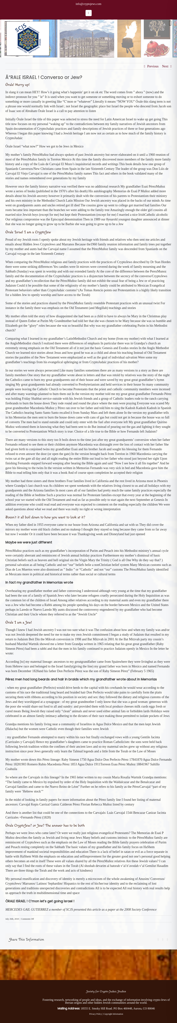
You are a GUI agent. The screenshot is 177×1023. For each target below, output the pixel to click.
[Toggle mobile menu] (170, 23)
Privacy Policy (95, 1014)
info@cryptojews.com (88, 3)
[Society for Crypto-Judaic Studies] (17, 987)
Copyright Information (113, 1014)
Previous (153, 66)
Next (165, 66)
